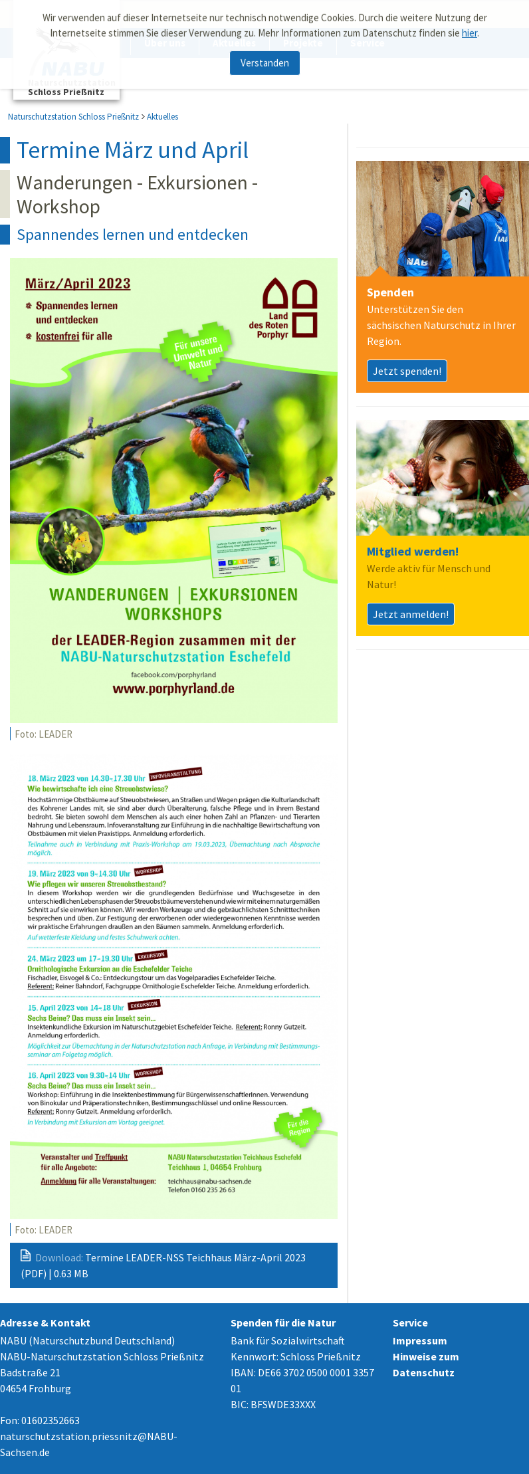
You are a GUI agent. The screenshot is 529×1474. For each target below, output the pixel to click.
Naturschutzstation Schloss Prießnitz (73, 116)
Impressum (420, 1340)
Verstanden (265, 59)
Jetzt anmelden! (411, 614)
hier (469, 29)
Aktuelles (162, 116)
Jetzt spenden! (407, 370)
